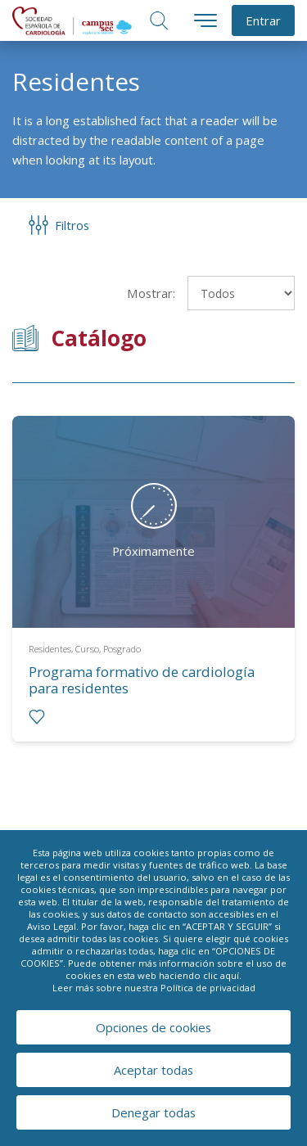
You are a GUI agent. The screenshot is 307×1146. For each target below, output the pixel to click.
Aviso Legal (51, 926)
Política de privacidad (207, 987)
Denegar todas (153, 1112)
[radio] (37, 717)
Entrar (263, 20)
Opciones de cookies (153, 1027)
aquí (229, 975)
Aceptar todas (153, 1070)
